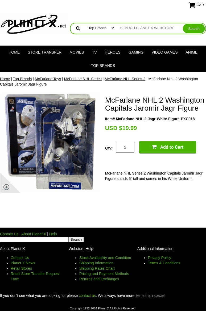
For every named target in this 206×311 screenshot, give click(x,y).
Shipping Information (96, 263)
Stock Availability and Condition (105, 258)
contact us (87, 295)
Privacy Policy (159, 258)
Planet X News (23, 263)
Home (14, 52)
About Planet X (33, 234)
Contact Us (9, 234)
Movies (76, 52)
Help (53, 234)
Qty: (109, 148)
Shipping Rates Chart (97, 268)
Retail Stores (21, 268)
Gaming (136, 52)
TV (94, 52)
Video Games (164, 52)
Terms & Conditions (164, 263)
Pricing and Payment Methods (104, 274)
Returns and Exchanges (99, 279)
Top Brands (103, 65)
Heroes (113, 52)
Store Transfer (44, 52)
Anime (191, 52)
